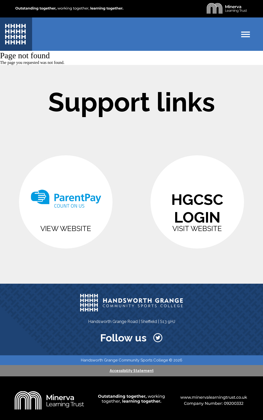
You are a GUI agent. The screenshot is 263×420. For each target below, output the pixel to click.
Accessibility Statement (132, 371)
